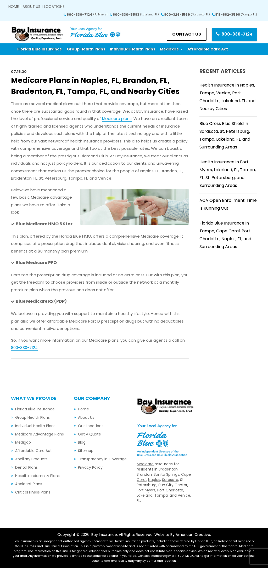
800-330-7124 (87, 14)
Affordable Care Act (33, 450)
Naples (154, 479)
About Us (31, 6)
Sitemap (85, 450)
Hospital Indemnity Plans (37, 475)
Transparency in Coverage (102, 459)
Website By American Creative (182, 534)
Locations (54, 6)
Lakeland (145, 495)
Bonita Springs (166, 474)
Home (13, 6)
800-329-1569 (187, 14)
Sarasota (170, 479)
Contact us (186, 34)
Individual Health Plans (35, 425)
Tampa (161, 495)
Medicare (145, 464)
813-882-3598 (236, 14)
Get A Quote (89, 434)
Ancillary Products (31, 459)
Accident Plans (28, 483)
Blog (82, 442)
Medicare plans (117, 118)
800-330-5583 (136, 14)
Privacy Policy (90, 467)
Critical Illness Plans (32, 492)
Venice (184, 495)
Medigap (23, 442)
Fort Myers (146, 490)
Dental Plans (26, 467)
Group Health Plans (32, 417)
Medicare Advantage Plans (39, 434)
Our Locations (90, 425)
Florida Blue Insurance (35, 409)
